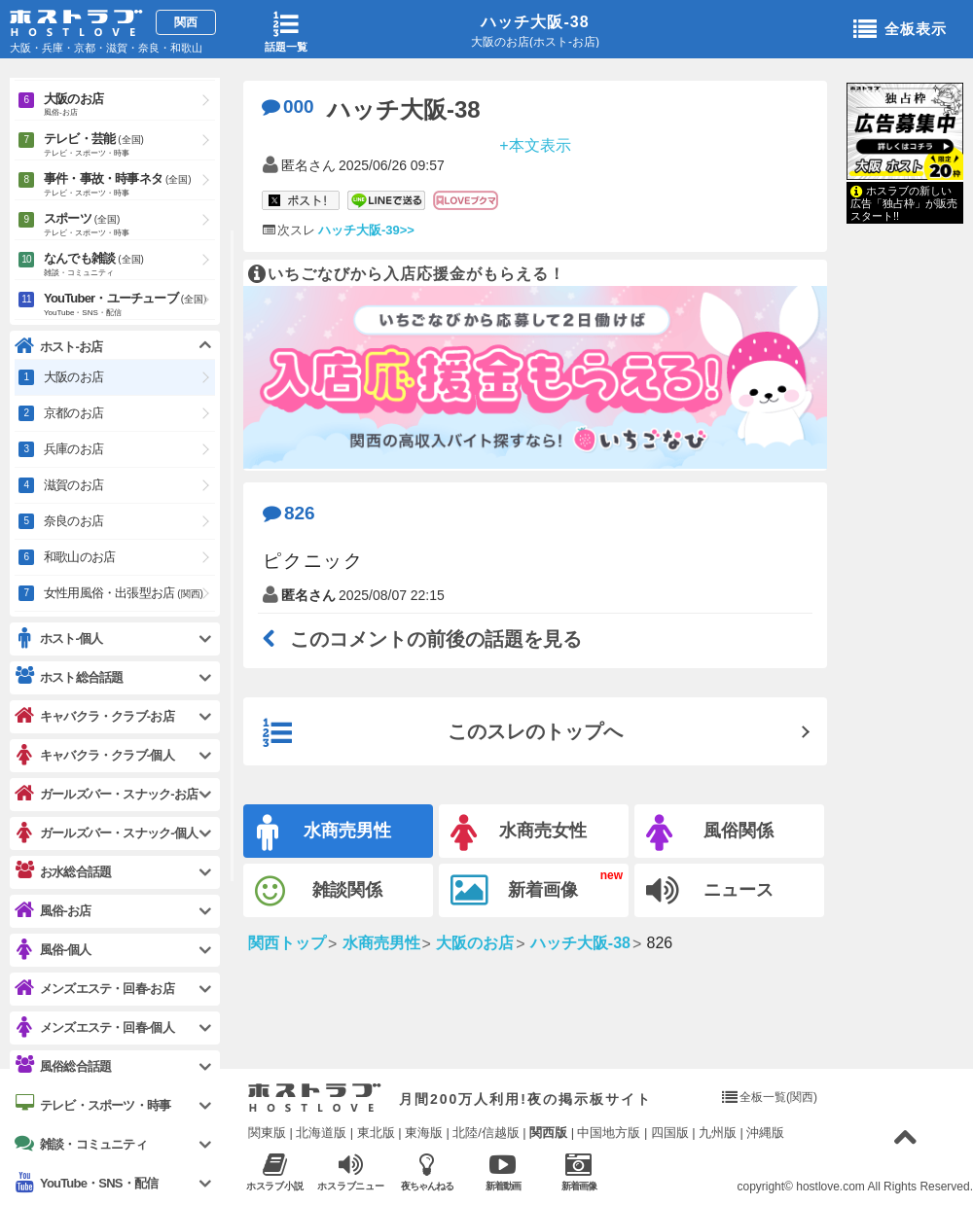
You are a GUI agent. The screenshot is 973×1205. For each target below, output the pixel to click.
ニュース (710, 890)
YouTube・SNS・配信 (86, 1183)
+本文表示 (534, 144)
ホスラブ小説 (274, 1171)
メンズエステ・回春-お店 (94, 988)
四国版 (670, 1132)
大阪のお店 (129, 105)
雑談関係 (318, 891)
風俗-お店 (52, 911)
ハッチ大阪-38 (535, 22)
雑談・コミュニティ (81, 1144)
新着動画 (502, 1171)
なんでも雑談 (129, 265)
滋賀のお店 (73, 485)
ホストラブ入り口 (314, 1098)
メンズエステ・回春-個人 (94, 1027)
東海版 (424, 1132)
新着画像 (514, 890)
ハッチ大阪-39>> (366, 230)
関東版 (267, 1132)
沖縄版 (765, 1132)
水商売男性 (324, 833)
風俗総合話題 (63, 1066)
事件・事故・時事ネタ (129, 185)
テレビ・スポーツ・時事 (92, 1105)
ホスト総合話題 (69, 677)
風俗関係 (710, 833)
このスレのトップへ (443, 733)
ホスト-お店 (59, 346)
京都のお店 (73, 413)
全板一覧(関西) (778, 1097)
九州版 (718, 1132)
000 (288, 106)
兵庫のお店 (73, 449)
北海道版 (321, 1132)
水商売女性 (518, 833)
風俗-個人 (52, 949)
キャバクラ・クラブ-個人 (94, 755)
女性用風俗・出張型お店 (123, 592)
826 (289, 513)
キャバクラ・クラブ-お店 (94, 716)
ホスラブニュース (350, 1172)
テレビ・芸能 (129, 145)
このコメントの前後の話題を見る (422, 639)
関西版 (548, 1132)
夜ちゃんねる (426, 1171)
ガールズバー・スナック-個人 (106, 833)
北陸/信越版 (486, 1132)
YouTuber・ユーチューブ (129, 305)
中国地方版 (608, 1132)
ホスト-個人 (59, 638)
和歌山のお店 (79, 556)
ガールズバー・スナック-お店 (106, 794)
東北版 (376, 1132)
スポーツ (129, 225)
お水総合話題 (63, 871)
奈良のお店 (73, 521)
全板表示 (900, 30)
